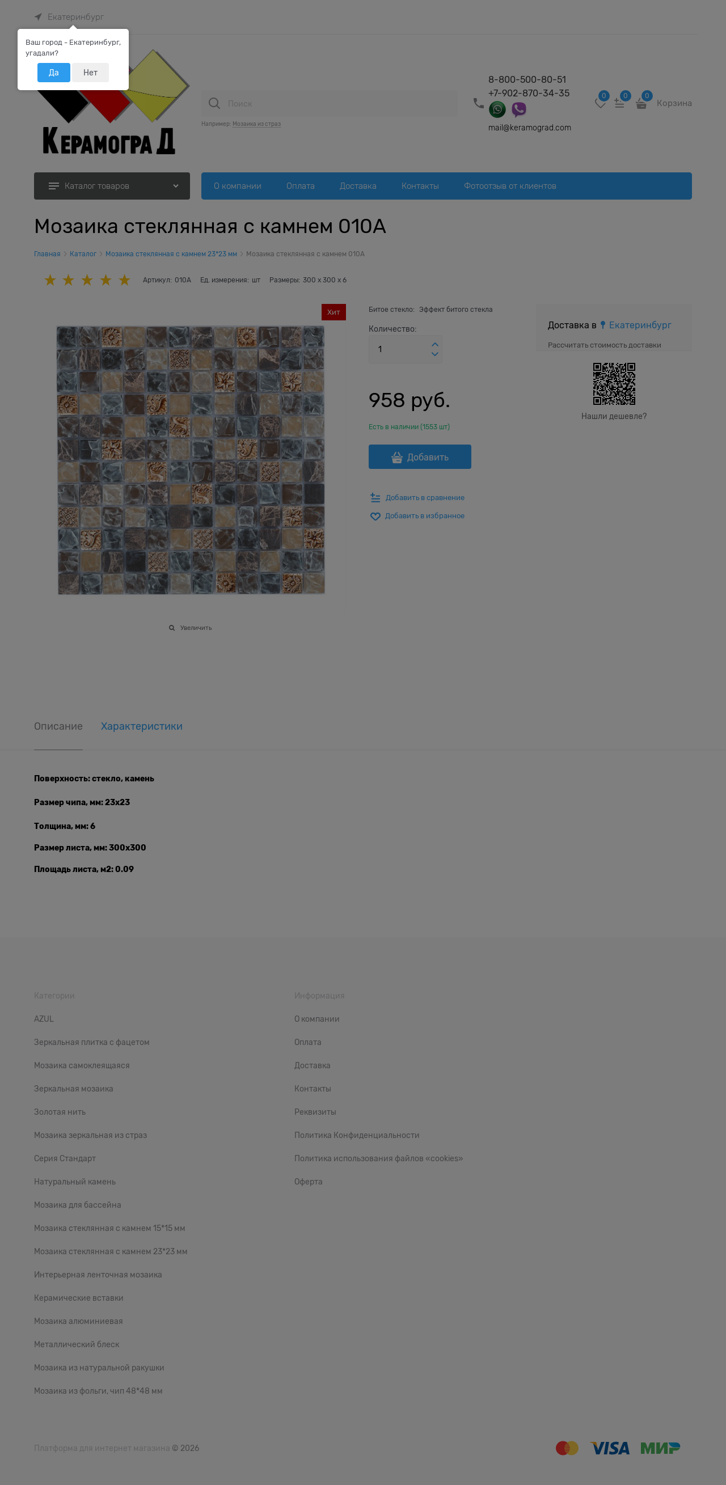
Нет (90, 72)
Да (54, 72)
